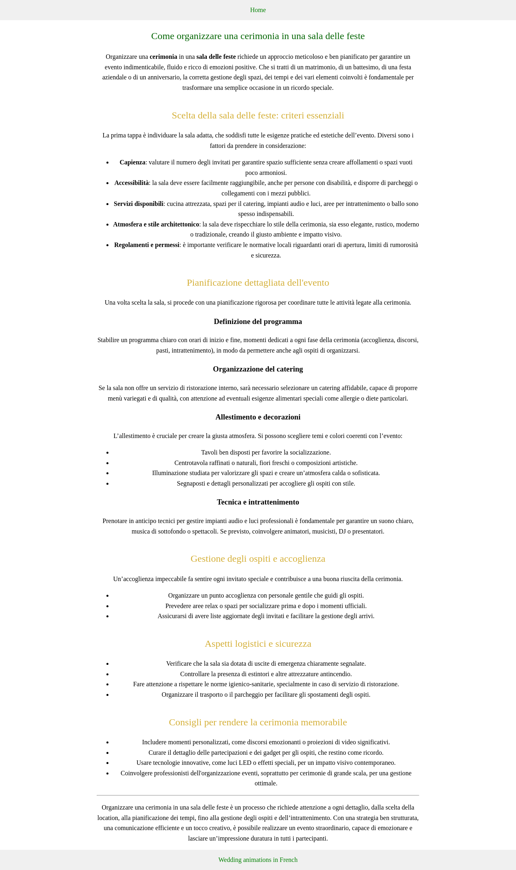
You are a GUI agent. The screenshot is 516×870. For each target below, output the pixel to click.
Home (258, 9)
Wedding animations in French (258, 859)
